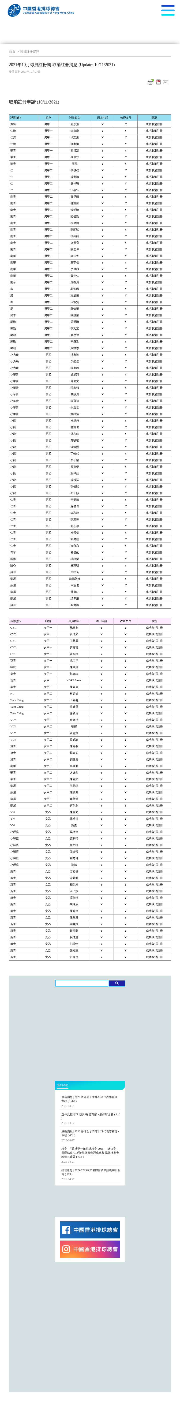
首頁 (12, 51)
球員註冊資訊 (29, 51)
